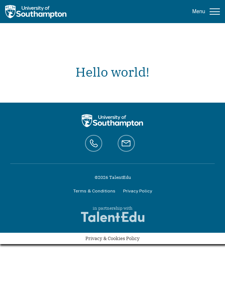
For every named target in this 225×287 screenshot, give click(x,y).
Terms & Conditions (94, 191)
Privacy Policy (137, 191)
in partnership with (112, 213)
